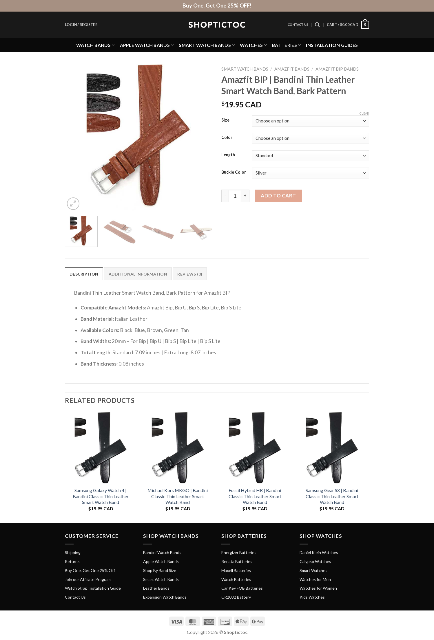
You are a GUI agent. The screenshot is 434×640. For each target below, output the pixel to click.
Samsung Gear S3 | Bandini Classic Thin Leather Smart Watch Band (332, 496)
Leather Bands (156, 588)
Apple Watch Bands (147, 45)
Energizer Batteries (238, 552)
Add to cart (278, 195)
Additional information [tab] (138, 274)
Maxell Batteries (236, 570)
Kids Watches (312, 597)
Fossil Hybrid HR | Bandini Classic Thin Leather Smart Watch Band (255, 496)
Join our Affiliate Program (88, 579)
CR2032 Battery (236, 597)
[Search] (317, 24)
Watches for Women (318, 588)
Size (225, 120)
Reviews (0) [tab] (189, 274)
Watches (253, 45)
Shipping (73, 552)
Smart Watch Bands (207, 45)
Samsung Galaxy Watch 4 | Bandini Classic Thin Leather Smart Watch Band (101, 496)
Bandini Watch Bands (162, 552)
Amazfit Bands (291, 68)
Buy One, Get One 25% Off (90, 570)
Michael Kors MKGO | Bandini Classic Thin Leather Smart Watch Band (177, 496)
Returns (72, 561)
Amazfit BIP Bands (337, 68)
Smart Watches (313, 570)
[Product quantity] (235, 196)
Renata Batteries (236, 561)
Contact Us (298, 24)
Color (226, 137)
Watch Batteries (236, 579)
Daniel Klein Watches (319, 552)
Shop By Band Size (159, 570)
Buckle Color (233, 172)
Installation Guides (332, 45)
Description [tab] (84, 274)
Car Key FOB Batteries (242, 588)
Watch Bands (95, 45)
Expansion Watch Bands (165, 597)
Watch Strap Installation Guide (93, 588)
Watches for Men (315, 579)
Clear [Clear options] (364, 113)
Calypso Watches (315, 561)
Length (228, 155)
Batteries (286, 45)
